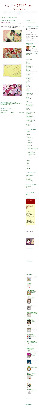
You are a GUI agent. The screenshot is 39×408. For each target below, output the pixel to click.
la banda (33, 46)
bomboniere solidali (29, 73)
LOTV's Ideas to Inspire (31, 341)
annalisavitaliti (29, 359)
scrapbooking (4, 104)
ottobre (29, 140)
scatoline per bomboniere (30, 119)
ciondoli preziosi (28, 80)
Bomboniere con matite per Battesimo (32, 157)
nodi (26, 187)
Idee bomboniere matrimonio (33, 148)
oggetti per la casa (29, 104)
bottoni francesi (28, 174)
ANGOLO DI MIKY (30, 319)
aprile (29, 147)
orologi (27, 108)
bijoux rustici (28, 69)
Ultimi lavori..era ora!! (34, 391)
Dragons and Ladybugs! (33, 292)
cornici (27, 85)
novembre (30, 139)
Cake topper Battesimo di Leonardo (33, 336)
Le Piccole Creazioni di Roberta (32, 352)
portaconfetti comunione (30, 112)
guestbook (27, 96)
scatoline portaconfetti (29, 120)
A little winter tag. (34, 306)
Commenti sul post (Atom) (8, 115)
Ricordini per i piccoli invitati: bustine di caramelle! (33, 354)
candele (27, 76)
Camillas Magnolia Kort (31, 305)
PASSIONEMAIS (30, 389)
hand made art (28, 179)
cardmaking (28, 78)
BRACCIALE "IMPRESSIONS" (31, 346)
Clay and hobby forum (29, 175)
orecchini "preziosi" (29, 105)
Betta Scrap (29, 276)
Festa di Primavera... (30, 349)
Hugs (32, 375)
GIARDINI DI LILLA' (30, 334)
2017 (28, 133)
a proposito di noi (28, 59)
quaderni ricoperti (29, 115)
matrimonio (8, 103)
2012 (28, 163)
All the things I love (30, 290)
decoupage (27, 86)
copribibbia (27, 84)
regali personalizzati (29, 116)
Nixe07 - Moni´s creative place (32, 312)
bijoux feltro (28, 67)
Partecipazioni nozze (5, 22)
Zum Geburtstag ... (34, 313)
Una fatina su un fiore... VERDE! (34, 277)
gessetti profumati (29, 93)
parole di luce (28, 109)
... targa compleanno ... (33, 321)
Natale (27, 101)
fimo (26, 92)
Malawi (27, 97)
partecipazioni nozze (17, 103)
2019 (28, 131)
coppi (26, 82)
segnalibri (27, 123)
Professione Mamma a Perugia (32, 155)
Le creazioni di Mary (29, 180)
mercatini (27, 100)
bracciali (27, 74)
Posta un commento (4, 110)
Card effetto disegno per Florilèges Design (34, 328)
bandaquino (28, 194)
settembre (30, 142)
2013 (28, 162)
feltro (27, 89)
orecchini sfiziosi (28, 107)
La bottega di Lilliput (31, 22)
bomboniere (28, 70)
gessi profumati (28, 94)
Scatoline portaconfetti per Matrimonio (32, 150)
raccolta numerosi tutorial (30, 189)
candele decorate (28, 77)
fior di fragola (28, 178)
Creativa (28, 366)
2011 (28, 165)
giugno (29, 144)
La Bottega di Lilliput (19, 7)
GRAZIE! (32, 298)
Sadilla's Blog (29, 283)
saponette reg (28, 117)
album (27, 62)
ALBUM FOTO (14, 17)
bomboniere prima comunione (31, 71)
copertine (27, 81)
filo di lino (27, 90)
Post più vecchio (21, 112)
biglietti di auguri (28, 66)
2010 (28, 167)
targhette (27, 125)
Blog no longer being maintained (32, 342)
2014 (28, 160)
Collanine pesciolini (34, 367)
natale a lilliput (28, 103)
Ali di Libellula (29, 345)
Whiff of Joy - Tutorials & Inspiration (31, 374)
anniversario (28, 63)
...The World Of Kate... (30, 382)
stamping (10, 104)
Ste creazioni (29, 327)
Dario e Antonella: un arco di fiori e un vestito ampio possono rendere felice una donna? (34, 362)
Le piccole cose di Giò (30, 298)
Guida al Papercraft (30, 348)
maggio (29, 145)
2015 (28, 136)
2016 (28, 134)
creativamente (28, 176)
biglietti (27, 65)
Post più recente (3, 112)
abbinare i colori (28, 186)
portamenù (28, 113)
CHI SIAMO (8, 17)
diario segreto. (28, 88)
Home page (3, 17)
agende (27, 61)
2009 (28, 168)
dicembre (29, 137)
